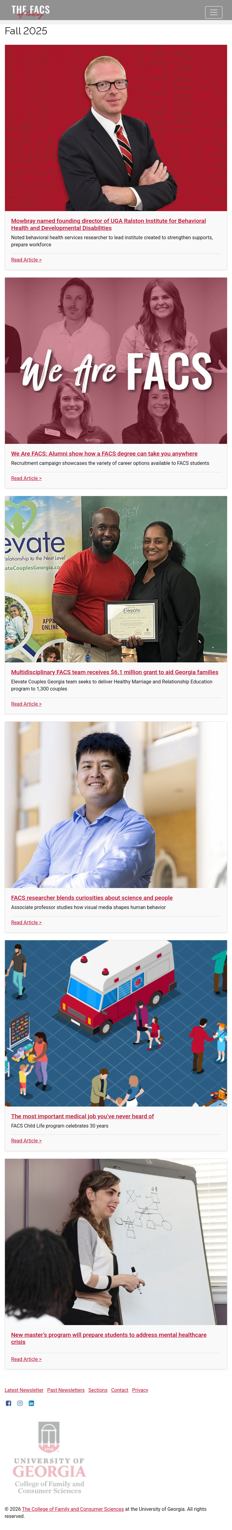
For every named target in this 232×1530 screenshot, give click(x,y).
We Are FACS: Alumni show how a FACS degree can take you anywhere (104, 453)
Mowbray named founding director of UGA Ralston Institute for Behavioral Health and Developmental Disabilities (108, 224)
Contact (119, 1390)
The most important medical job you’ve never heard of (82, 1116)
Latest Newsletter (24, 1390)
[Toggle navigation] (213, 12)
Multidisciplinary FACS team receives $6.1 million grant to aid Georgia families (114, 672)
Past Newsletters (65, 1390)
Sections (98, 1390)
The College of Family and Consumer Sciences (73, 1509)
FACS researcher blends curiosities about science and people (92, 897)
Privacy (140, 1390)
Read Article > (26, 260)
